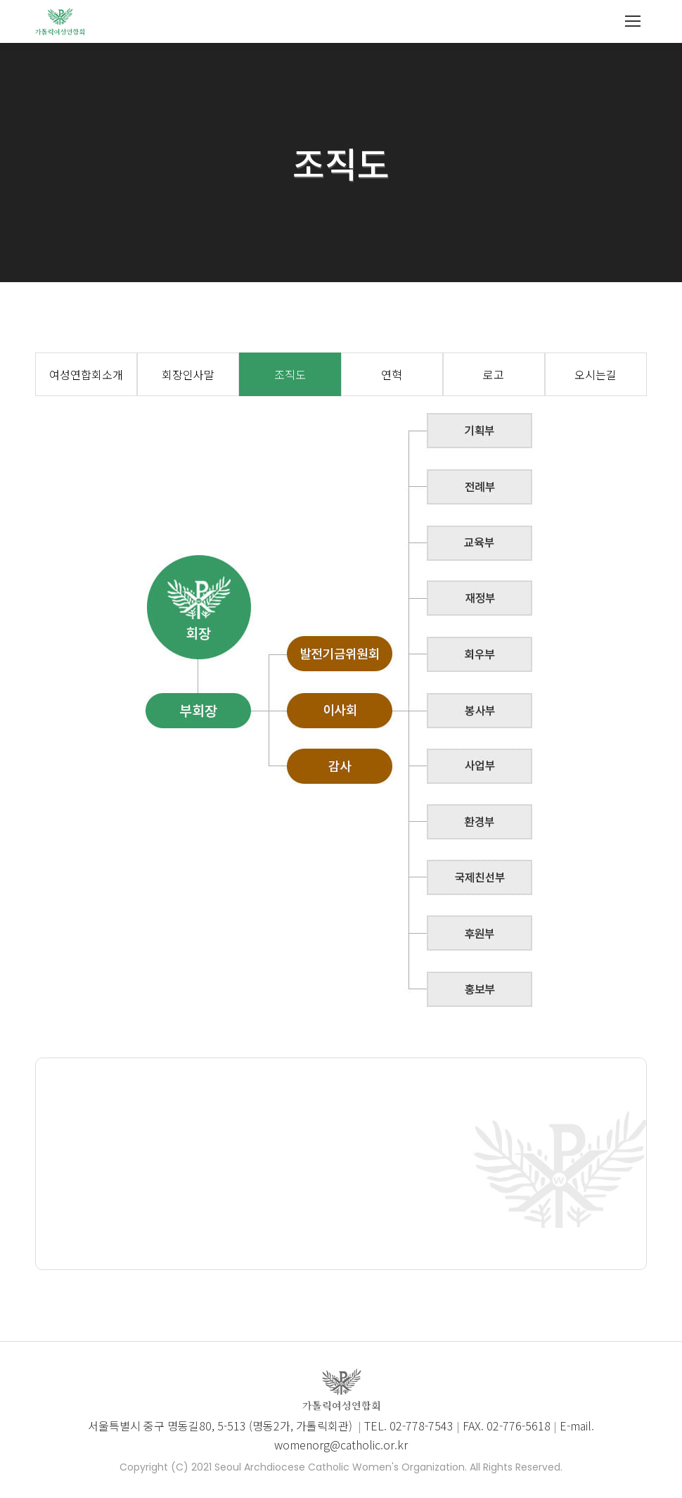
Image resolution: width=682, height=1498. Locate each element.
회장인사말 (188, 374)
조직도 (290, 374)
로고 (493, 374)
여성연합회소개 (86, 374)
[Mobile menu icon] (633, 21)
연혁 (391, 374)
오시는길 (595, 374)
